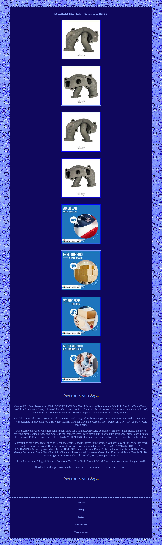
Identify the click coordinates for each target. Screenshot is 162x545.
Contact (81, 517)
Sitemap (81, 509)
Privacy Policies (81, 524)
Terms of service (81, 532)
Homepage (81, 502)
